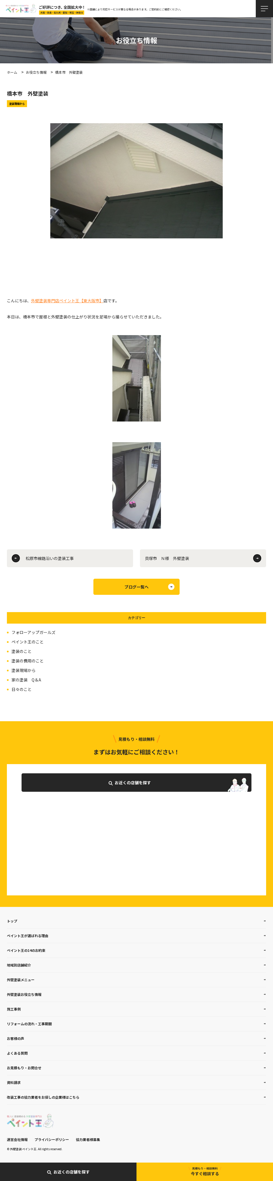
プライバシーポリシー (51, 1139)
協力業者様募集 (88, 1139)
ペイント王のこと (27, 642)
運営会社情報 (17, 1139)
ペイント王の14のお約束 (26, 950)
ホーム (12, 72)
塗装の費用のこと (27, 661)
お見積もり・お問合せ (24, 1067)
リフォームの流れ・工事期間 (29, 1023)
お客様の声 (15, 1038)
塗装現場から (23, 670)
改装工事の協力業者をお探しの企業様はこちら (43, 1097)
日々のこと (21, 689)
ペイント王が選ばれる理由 (27, 935)
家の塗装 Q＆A (26, 680)
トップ (12, 920)
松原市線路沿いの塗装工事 (50, 558)
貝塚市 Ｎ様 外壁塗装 (167, 558)
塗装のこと (21, 651)
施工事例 (14, 1009)
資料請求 (14, 1082)
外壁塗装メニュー (20, 979)
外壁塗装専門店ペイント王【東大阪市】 (67, 300)
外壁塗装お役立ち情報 (24, 994)
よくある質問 (17, 1053)
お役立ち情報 (36, 72)
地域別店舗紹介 (19, 964)
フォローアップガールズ (33, 632)
